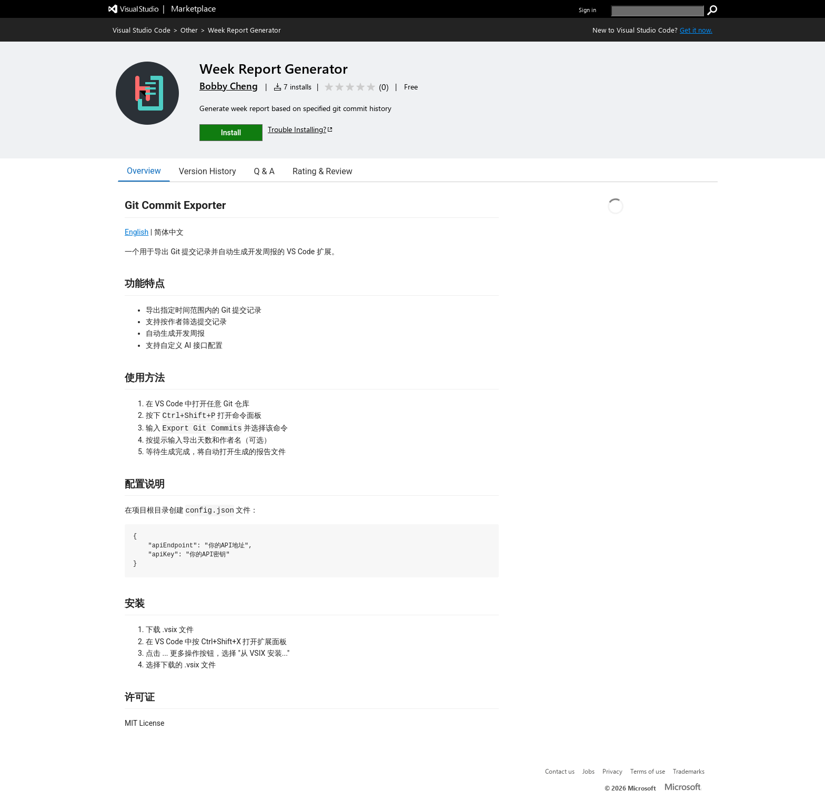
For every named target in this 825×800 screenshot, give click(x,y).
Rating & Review (323, 171)
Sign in (587, 10)
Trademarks (689, 771)
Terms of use (647, 771)
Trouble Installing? (301, 129)
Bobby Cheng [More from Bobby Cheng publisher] (228, 85)
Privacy (612, 771)
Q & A (264, 171)
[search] (657, 10)
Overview (144, 171)
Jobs (588, 771)
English (136, 232)
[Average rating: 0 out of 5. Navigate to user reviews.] (355, 87)
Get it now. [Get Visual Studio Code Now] (696, 29)
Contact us (560, 771)
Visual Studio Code (141, 29)
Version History (207, 171)
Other (189, 29)
